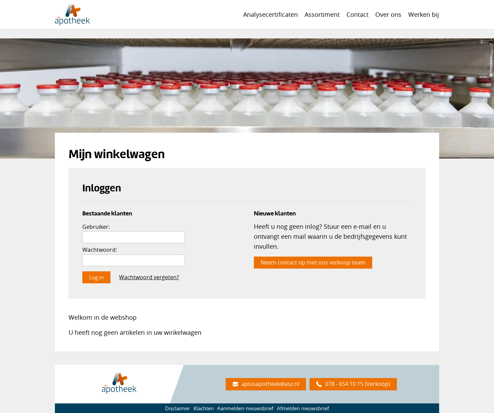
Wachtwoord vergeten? (149, 277)
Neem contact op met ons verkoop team (313, 262)
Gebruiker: (96, 227)
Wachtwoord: (99, 249)
